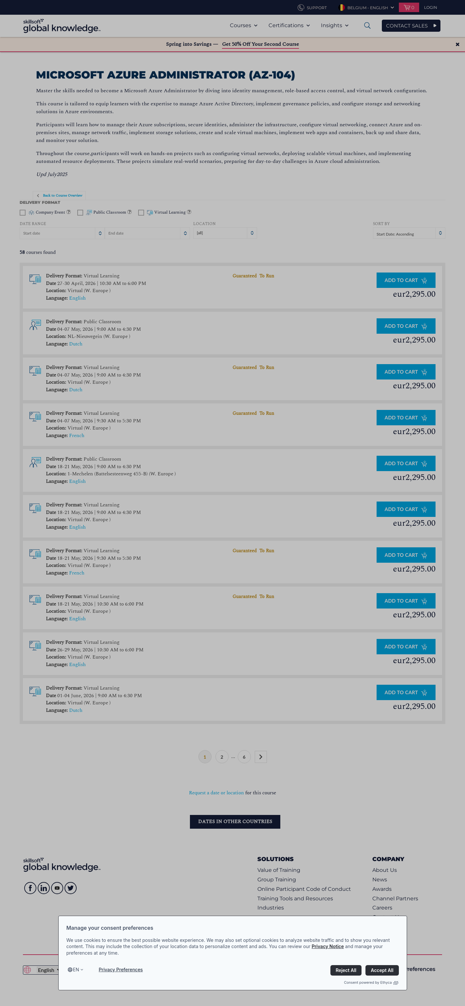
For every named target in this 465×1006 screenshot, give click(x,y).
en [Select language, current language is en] (76, 969)
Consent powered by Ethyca (371, 982)
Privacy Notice (328, 946)
